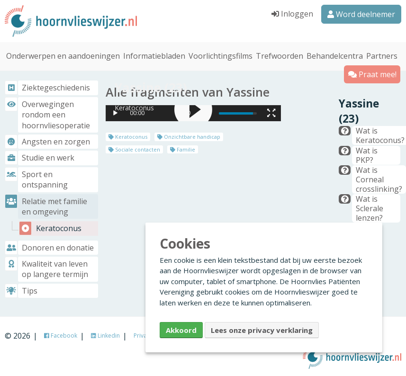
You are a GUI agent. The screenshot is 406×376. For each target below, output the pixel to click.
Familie (182, 147)
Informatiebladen (154, 54)
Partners (381, 54)
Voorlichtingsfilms (221, 54)
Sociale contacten (134, 147)
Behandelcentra (335, 54)
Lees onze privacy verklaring (262, 330)
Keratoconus (127, 134)
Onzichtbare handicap (188, 134)
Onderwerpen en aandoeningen (63, 54)
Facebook (60, 335)
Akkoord (181, 330)
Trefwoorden (279, 54)
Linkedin (105, 335)
